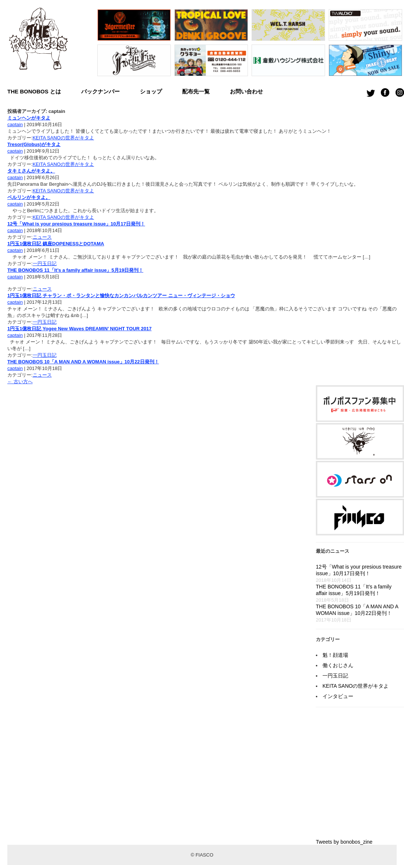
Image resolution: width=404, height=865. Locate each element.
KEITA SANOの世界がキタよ (63, 137)
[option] (134, 44)
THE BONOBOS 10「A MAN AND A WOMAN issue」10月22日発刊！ (83, 361)
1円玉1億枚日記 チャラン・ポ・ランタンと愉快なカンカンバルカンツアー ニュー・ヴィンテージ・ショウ (121, 295)
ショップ (151, 91)
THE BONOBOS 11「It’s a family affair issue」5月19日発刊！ (75, 270)
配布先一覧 (196, 91)
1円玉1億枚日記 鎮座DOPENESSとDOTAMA (55, 243)
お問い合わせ (246, 91)
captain (15, 124)
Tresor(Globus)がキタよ (34, 144)
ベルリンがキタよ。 (28, 197)
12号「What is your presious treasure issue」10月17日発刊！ (76, 224)
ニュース (42, 237)
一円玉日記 (45, 263)
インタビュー (337, 696)
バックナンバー (100, 91)
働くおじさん (337, 665)
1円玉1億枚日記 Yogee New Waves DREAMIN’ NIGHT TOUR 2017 (79, 328)
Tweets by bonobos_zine (344, 842)
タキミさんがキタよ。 (31, 171)
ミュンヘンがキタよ (28, 118)
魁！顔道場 (335, 655)
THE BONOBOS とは (34, 91)
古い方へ (20, 381)
